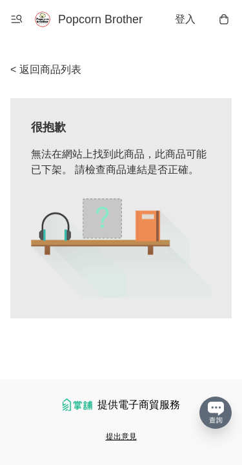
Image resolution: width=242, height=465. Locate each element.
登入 (185, 19)
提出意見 (121, 436)
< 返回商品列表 (45, 69)
